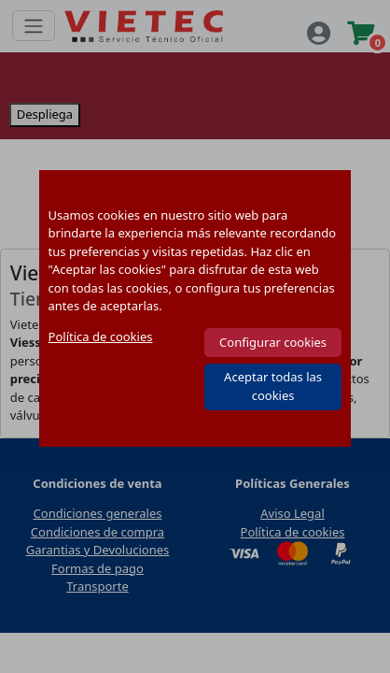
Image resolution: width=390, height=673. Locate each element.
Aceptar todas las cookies (273, 386)
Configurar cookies (273, 342)
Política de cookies (101, 336)
